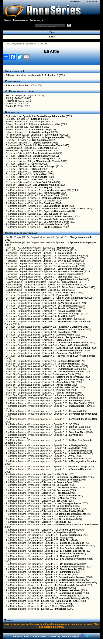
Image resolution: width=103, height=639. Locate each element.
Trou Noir (63, 316)
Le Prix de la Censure (69, 366)
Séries (7, 20)
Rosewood (11, 101)
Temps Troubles (68, 569)
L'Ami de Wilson (65, 334)
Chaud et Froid (77, 429)
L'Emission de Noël (68, 369)
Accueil (7, 44)
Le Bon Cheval (64, 506)
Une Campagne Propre (56, 206)
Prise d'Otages (39, 177)
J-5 (70, 424)
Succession (36, 127)
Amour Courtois (66, 311)
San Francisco (40, 140)
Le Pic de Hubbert (65, 519)
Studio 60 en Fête (66, 382)
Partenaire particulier (69, 255)
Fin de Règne (76, 400)
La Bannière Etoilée (65, 511)
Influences (60, 609)
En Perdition (39, 171)
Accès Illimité (64, 385)
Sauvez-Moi (64, 300)
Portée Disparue (67, 595)
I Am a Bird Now (70, 284)
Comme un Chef (65, 353)
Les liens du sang (67, 269)
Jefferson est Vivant (69, 590)
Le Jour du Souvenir (71, 535)
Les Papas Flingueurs (43, 158)
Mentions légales (70, 636)
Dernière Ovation (78, 403)
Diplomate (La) (13, 116)
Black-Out (63, 253)
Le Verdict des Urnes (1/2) (83, 419)
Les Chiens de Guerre (70, 593)
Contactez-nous (38, 636)
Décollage (60, 522)
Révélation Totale (69, 553)
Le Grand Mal (40, 174)
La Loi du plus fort (40, 121)
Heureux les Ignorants (68, 337)
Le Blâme (62, 606)
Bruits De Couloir (53, 227)
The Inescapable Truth (50, 145)
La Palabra (49, 200)
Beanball (62, 247)
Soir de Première (65, 392)
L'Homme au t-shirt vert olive (44, 124)
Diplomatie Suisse (52, 224)
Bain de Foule (76, 427)
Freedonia (49, 203)
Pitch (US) (11, 98)
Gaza (63, 537)
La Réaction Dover (65, 516)
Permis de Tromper (68, 308)
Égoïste (36, 163)
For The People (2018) (17, 95)
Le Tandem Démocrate (80, 469)
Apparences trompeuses (83, 242)
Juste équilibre (53, 134)
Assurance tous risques (70, 271)
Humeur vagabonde (68, 258)
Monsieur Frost (76, 458)
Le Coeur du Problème (69, 345)
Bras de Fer (65, 574)
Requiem (48, 187)
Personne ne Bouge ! (44, 166)
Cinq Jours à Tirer (66, 292)
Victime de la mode (68, 266)
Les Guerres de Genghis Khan (76, 558)
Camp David (61, 532)
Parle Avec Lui (39, 179)
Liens (51, 37)
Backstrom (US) (14, 145)
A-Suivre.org (54, 636)
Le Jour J (53, 75)
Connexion (92, 1)
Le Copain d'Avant (67, 305)
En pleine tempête (54, 137)
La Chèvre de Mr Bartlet (56, 221)
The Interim (63, 250)
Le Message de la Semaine (82, 461)
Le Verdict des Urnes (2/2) (57, 190)
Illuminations (66, 572)
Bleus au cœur (65, 276)
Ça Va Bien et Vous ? (69, 303)
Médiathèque (36, 20)
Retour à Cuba (64, 482)
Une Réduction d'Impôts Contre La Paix (63, 208)
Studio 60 (11, 106)
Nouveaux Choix (65, 374)
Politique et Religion (67, 479)
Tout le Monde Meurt (44, 153)
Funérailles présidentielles (51, 116)
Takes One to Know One (75, 287)
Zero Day (10, 119)
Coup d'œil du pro (39, 129)
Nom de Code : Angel (55, 219)
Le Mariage (74, 445)
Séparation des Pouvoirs (72, 577)
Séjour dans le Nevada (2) (70, 377)
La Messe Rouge (64, 603)
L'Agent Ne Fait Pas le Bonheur (73, 348)
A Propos (17, 636)
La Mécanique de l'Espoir (46, 161)
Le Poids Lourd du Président (57, 216)
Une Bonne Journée (67, 487)
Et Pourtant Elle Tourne (72, 551)
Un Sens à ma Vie (42, 156)
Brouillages (64, 332)
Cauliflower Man (43, 150)
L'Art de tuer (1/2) (68, 263)
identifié (59, 627)
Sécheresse (63, 490)
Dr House (11, 103)
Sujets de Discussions (56, 211)
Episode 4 (36, 119)
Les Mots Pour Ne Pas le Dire (72, 342)
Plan (26, 636)
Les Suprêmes (68, 548)
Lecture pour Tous (67, 319)
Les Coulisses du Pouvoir (74, 545)
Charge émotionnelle (81, 237)
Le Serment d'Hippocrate (70, 350)
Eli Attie (44, 44)
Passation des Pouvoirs (81, 406)
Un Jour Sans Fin (53, 214)
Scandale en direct (67, 395)
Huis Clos (65, 540)
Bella (64, 290)
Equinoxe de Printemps (69, 598)
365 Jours (62, 500)
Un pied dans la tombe (70, 279)
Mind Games (12, 150)
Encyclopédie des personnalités (24, 44)
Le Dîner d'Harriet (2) (69, 361)
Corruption (66, 556)
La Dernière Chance (66, 529)
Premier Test (63, 390)
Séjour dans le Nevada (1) (70, 379)
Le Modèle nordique (39, 132)
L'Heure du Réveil (66, 495)
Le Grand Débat (76, 450)
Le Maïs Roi (63, 498)
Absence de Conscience (71, 329)
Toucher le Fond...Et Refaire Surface (76, 356)
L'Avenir (73, 398)
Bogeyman (44, 148)
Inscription (75, 1)
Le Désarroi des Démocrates (72, 477)
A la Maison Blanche (17, 85)
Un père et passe (42, 142)
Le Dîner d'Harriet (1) (69, 363)
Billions (10, 75)
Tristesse (64, 587)
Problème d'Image (52, 198)
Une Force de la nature (67, 508)
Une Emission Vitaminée (46, 185)
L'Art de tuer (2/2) (67, 261)
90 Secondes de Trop (68, 387)
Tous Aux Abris (52, 192)
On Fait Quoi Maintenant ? (71, 298)
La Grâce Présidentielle (72, 566)
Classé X (36, 169)
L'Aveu (71, 456)
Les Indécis (74, 448)
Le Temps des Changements (70, 514)
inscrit (47, 627)
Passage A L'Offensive (70, 327)
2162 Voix (62, 474)
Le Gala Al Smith (51, 195)
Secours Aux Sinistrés (71, 580)
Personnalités (20, 20)
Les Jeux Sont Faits (42, 182)
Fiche (51, 32)
